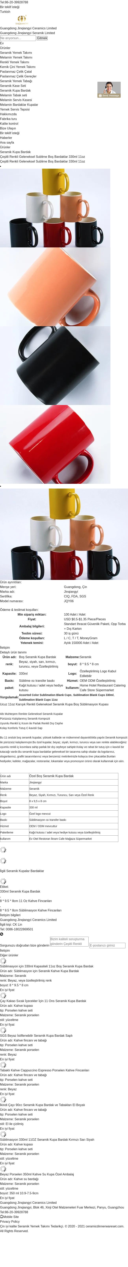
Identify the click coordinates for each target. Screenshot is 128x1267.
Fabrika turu (8, 119)
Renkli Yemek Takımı (14, 62)
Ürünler (5, 48)
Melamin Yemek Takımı (16, 57)
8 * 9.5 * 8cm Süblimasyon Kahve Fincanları (31, 910)
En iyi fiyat (7, 990)
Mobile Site (9, 1217)
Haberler (6, 137)
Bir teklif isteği (10, 7)
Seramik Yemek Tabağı (16, 81)
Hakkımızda (8, 114)
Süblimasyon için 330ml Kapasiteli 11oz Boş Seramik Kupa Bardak (46, 966)
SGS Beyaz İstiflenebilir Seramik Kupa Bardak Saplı (36, 1035)
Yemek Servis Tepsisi (15, 109)
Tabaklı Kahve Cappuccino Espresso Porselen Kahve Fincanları (44, 1070)
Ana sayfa (7, 142)
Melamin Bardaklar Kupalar (19, 104)
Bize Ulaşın (8, 128)
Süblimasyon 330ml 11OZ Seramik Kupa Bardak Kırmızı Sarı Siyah (47, 1139)
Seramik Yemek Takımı (16, 52)
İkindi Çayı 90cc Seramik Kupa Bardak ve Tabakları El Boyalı (42, 1105)
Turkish (5, 11)
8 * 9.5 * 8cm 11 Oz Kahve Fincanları (26, 901)
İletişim (5, 647)
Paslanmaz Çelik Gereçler (18, 76)
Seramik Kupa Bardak (15, 90)
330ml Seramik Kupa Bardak (20, 891)
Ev (2, 43)
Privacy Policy (10, 1221)
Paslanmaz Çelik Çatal (16, 71)
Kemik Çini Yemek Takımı (18, 67)
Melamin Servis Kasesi (16, 100)
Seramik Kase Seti (13, 85)
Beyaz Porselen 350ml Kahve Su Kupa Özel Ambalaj (37, 1174)
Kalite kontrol (9, 123)
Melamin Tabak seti (13, 95)
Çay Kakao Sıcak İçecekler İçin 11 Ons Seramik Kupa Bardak (43, 1001)
